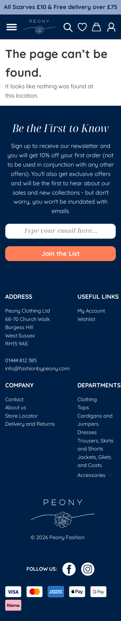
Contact (14, 399)
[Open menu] (11, 27)
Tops (83, 407)
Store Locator (21, 415)
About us (15, 407)
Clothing (87, 399)
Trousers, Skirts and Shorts (95, 444)
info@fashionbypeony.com (37, 368)
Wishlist (86, 319)
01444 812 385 (21, 360)
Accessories (91, 475)
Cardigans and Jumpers (95, 419)
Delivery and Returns (30, 424)
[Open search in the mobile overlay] (68, 27)
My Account (91, 310)
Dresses (87, 432)
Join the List (61, 253)
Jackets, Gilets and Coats (94, 461)
